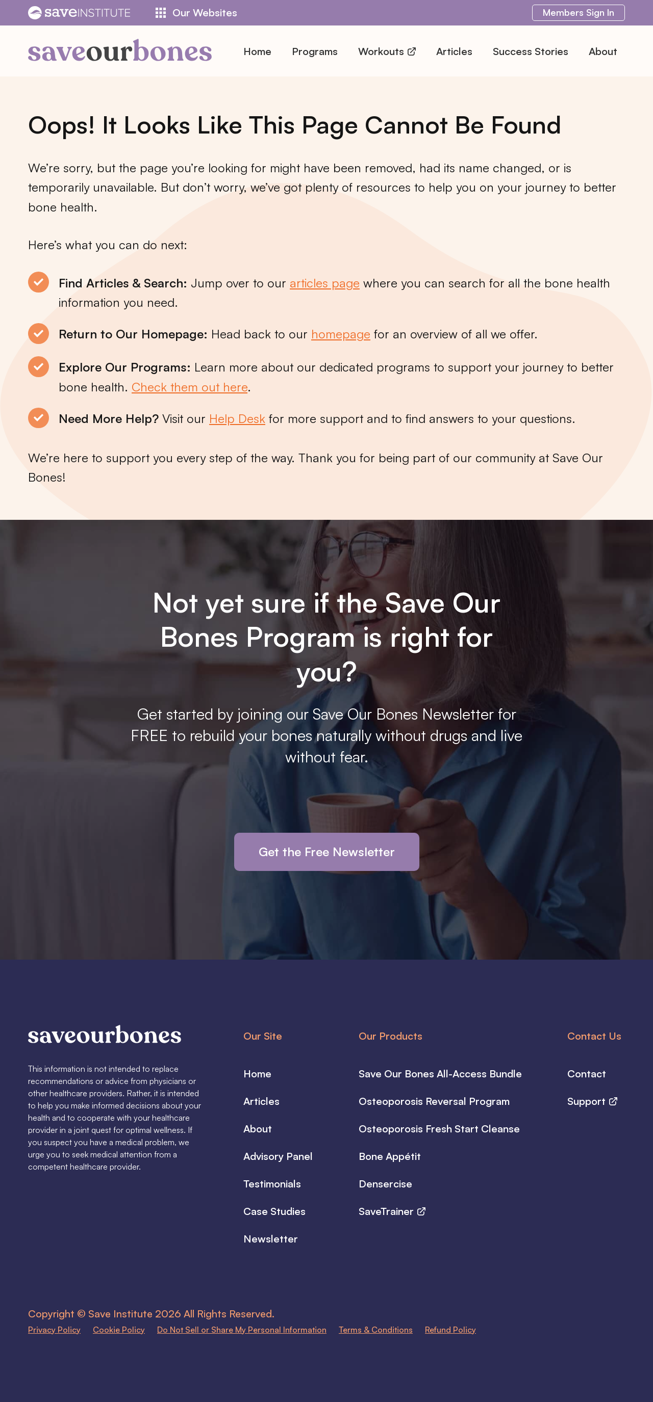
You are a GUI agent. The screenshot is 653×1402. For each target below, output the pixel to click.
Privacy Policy (54, 1330)
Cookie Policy (119, 1330)
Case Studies (274, 1211)
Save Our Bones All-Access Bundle (440, 1073)
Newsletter (270, 1238)
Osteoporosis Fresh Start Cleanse (439, 1128)
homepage (340, 333)
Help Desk (237, 418)
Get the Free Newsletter (327, 851)
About (603, 51)
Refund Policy (450, 1330)
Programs (315, 51)
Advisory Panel (278, 1156)
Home (257, 51)
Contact (586, 1073)
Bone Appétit (390, 1156)
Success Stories (530, 51)
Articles (454, 51)
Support (592, 1101)
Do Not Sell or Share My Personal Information (241, 1330)
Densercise (385, 1183)
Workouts (387, 51)
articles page (325, 282)
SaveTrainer (392, 1211)
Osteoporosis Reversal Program (434, 1101)
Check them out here (189, 386)
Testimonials (272, 1183)
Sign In (578, 12)
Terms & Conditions (376, 1330)
